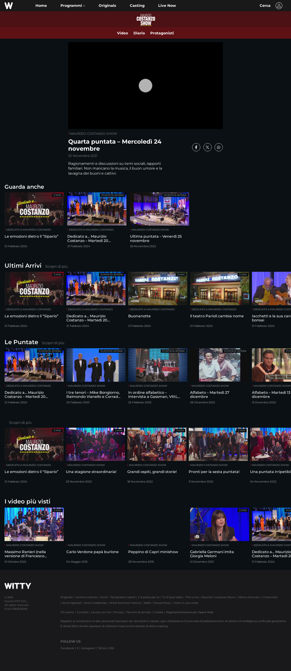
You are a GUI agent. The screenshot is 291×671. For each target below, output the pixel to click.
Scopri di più (56, 266)
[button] (72, 5)
